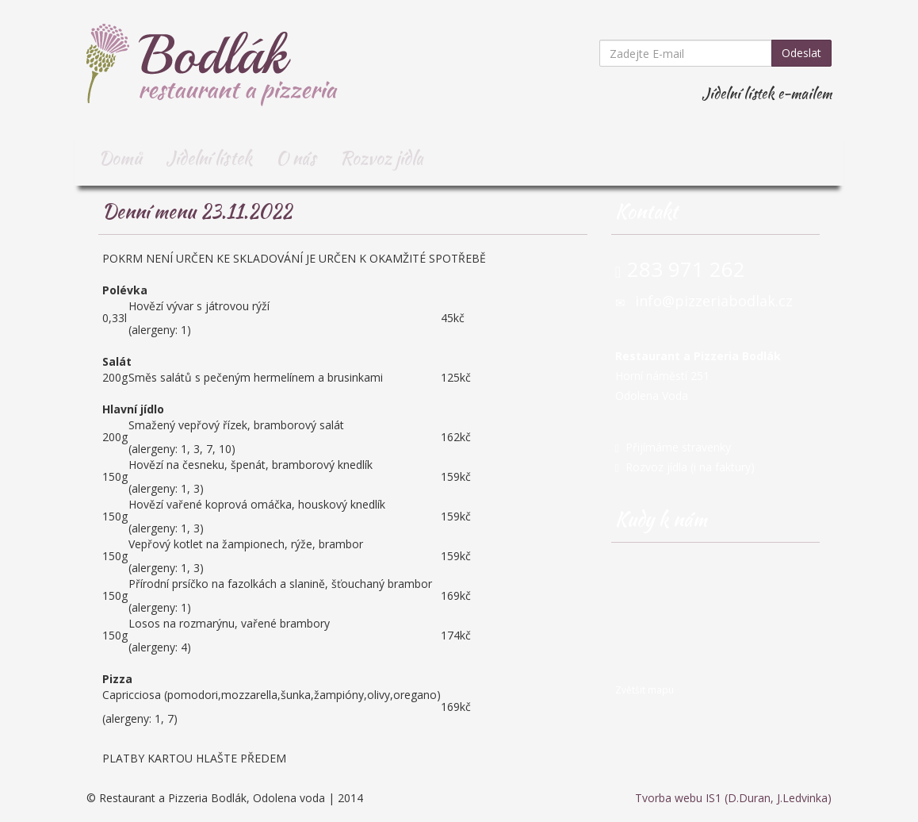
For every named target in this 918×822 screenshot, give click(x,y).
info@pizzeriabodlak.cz (714, 300)
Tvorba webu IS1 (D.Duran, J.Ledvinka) (733, 797)
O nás (296, 158)
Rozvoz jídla (381, 158)
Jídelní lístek (209, 158)
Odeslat (801, 52)
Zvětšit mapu (644, 689)
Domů (120, 158)
